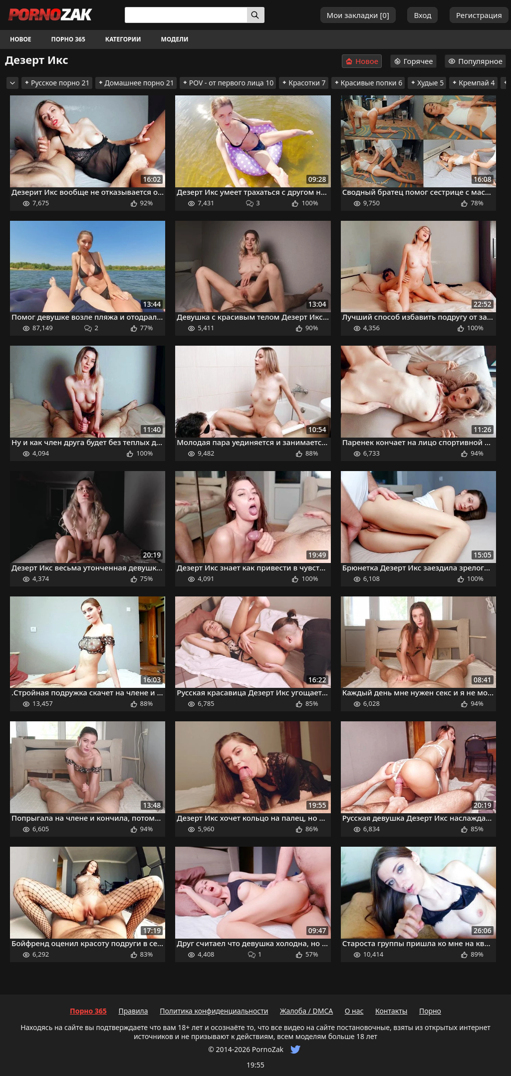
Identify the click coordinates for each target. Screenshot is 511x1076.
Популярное (475, 61)
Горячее (413, 61)
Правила (133, 1011)
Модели (175, 39)
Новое (20, 39)
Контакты (391, 1011)
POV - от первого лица (228, 82)
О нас (354, 1011)
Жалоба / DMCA (306, 1011)
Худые (427, 82)
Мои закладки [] (358, 15)
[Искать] (255, 15)
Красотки (303, 82)
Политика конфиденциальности (214, 1011)
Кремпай (473, 82)
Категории (123, 39)
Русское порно (57, 82)
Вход (422, 15)
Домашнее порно (136, 82)
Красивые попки (368, 82)
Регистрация (479, 15)
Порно (430, 1011)
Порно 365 (68, 39)
